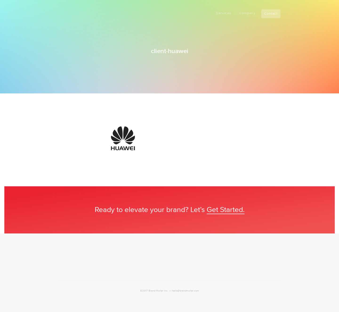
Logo (66, 12)
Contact (271, 13)
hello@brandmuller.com (185, 290)
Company (247, 13)
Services (223, 13)
